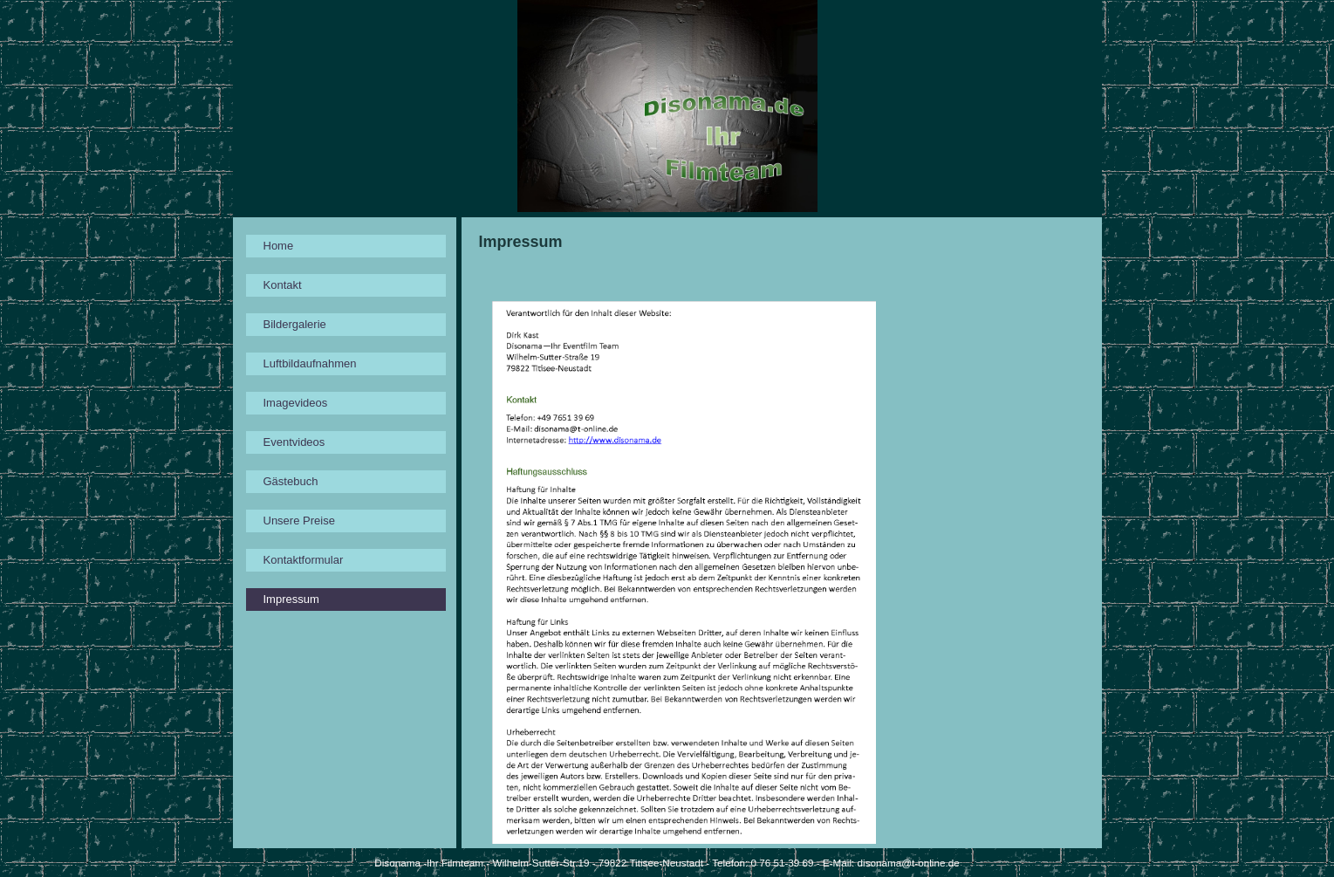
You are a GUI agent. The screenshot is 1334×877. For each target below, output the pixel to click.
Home (278, 245)
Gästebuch (290, 481)
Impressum (291, 599)
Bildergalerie (294, 324)
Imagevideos (295, 402)
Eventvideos (294, 442)
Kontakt (282, 284)
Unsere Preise (299, 520)
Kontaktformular (303, 559)
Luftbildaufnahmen (310, 363)
